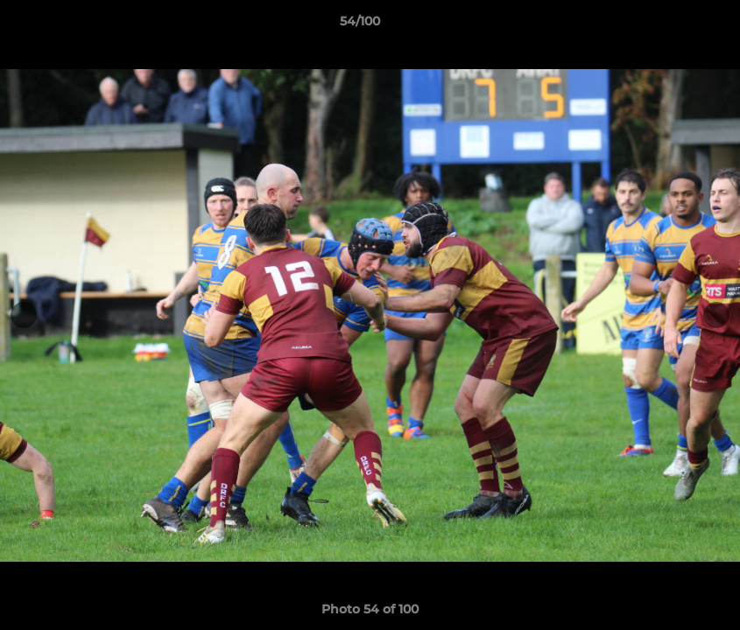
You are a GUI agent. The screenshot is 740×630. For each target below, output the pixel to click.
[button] (666, 25)
